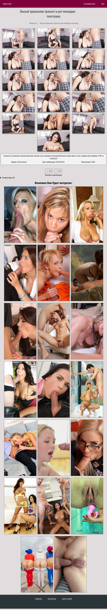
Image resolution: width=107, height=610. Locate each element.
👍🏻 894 (49, 171)
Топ (102, 4)
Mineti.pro (7, 4)
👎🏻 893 (58, 171)
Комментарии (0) (8, 177)
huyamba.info (89, 4)
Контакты (52, 599)
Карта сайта (67, 599)
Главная (38, 599)
